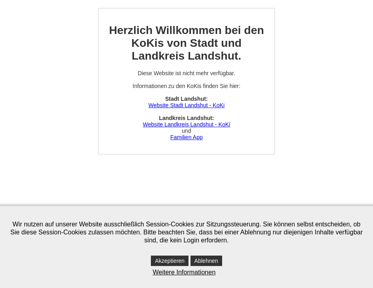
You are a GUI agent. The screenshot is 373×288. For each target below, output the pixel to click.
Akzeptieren (169, 261)
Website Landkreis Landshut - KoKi (186, 124)
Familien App (186, 137)
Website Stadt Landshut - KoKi (186, 105)
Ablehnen (206, 261)
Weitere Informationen (183, 272)
